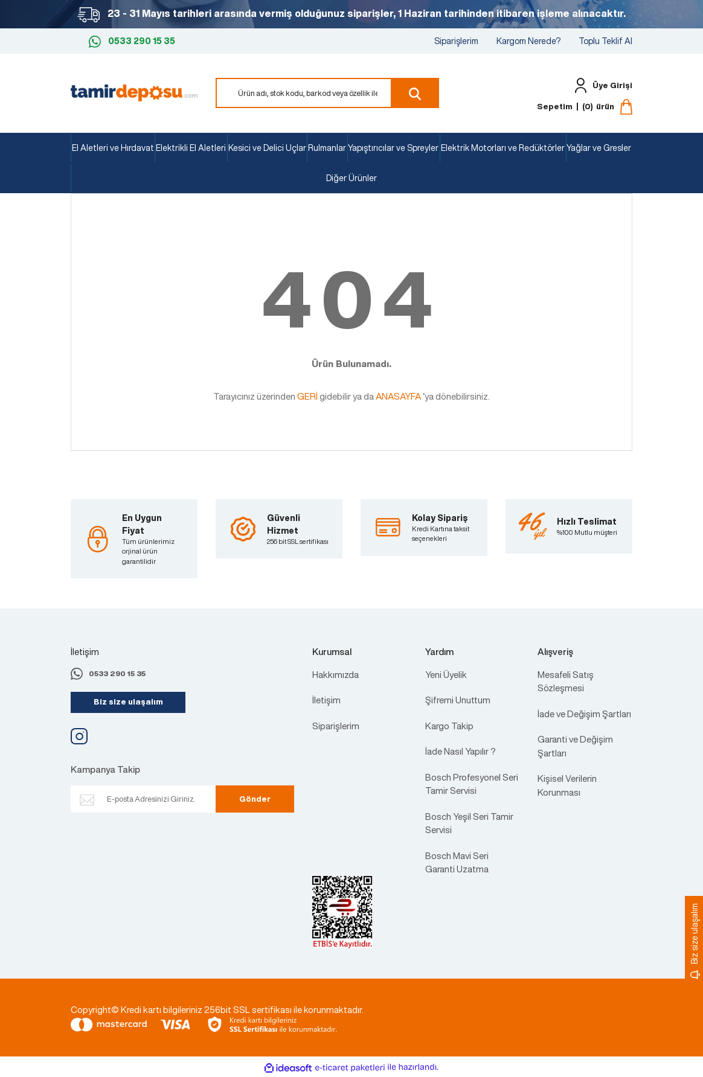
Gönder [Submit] (255, 799)
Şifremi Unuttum (457, 699)
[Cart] (584, 107)
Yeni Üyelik (446, 674)
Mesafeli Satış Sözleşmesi (566, 681)
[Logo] (134, 91)
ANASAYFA (398, 396)
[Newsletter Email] (160, 799)
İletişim (326, 699)
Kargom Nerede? (528, 40)
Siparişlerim (456, 40)
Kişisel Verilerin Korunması (567, 785)
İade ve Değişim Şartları (584, 713)
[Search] (327, 93)
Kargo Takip (449, 725)
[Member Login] (600, 85)
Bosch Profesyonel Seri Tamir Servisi (471, 783)
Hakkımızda (335, 674)
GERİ (307, 396)
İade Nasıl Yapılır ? (460, 751)
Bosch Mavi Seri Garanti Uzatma (457, 862)
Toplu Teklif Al (605, 40)
